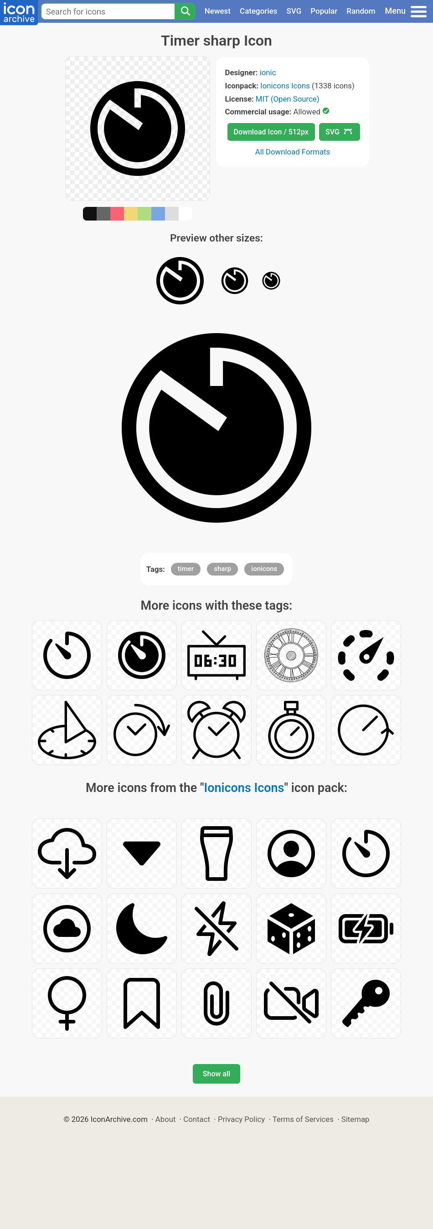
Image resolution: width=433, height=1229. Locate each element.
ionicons (264, 569)
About (165, 1119)
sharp (222, 569)
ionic (268, 72)
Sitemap (355, 1119)
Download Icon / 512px (271, 132)
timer (186, 569)
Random (360, 10)
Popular (323, 10)
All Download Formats (292, 151)
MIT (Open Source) (288, 98)
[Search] (185, 11)
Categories (259, 10)
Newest (218, 10)
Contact (196, 1119)
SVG (294, 10)
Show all (216, 1074)
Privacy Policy (241, 1119)
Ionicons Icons (285, 85)
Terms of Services (303, 1119)
